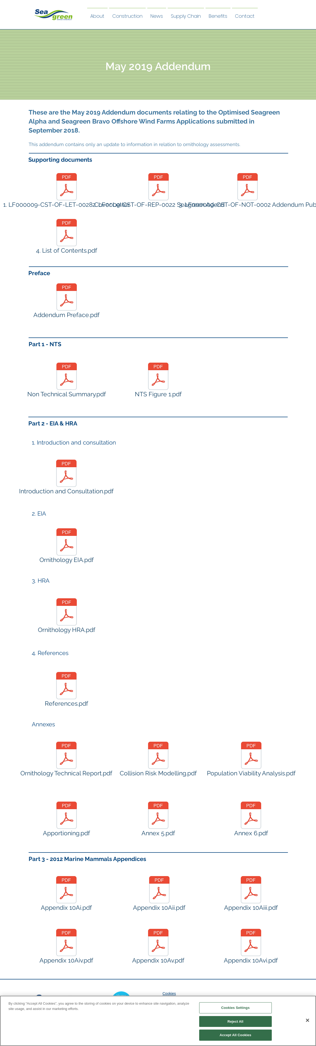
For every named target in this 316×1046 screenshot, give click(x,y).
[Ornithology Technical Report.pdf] (66, 760)
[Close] (307, 1021)
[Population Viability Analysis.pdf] (251, 760)
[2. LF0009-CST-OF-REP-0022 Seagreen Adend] (158, 191)
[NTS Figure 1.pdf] (158, 381)
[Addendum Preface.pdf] (67, 301)
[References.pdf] (66, 690)
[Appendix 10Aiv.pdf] (66, 947)
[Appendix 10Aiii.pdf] (251, 894)
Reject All (235, 1022)
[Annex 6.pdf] (251, 820)
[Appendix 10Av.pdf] (158, 947)
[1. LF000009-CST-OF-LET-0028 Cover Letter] (66, 191)
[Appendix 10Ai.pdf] (66, 894)
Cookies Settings (235, 1008)
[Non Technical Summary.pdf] (66, 381)
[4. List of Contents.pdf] (67, 237)
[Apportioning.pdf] (66, 820)
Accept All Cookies (235, 1036)
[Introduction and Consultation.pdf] (66, 478)
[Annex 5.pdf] (158, 820)
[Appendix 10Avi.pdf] (251, 947)
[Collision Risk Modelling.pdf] (158, 760)
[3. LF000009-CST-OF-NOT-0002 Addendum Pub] (247, 191)
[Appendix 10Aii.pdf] (159, 894)
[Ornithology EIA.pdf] (66, 546)
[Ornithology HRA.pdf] (66, 616)
